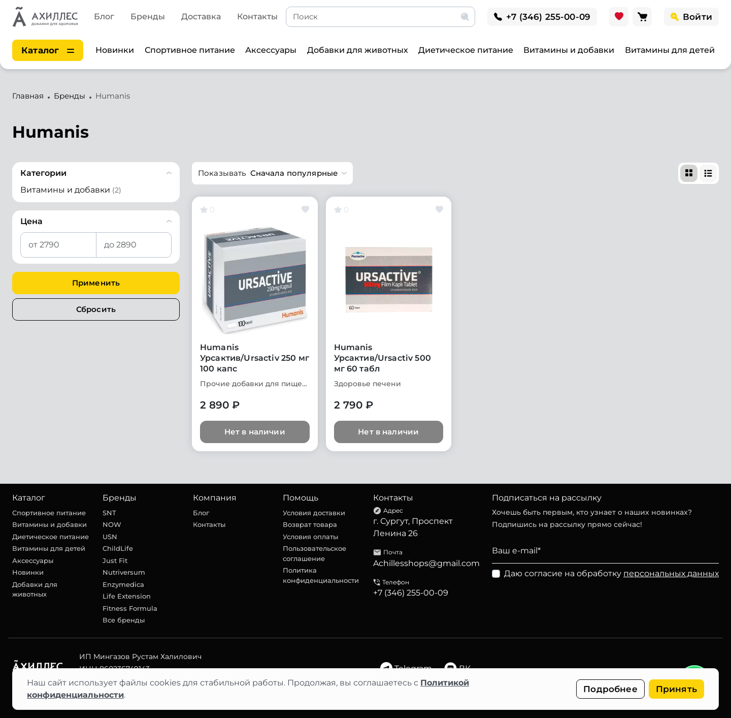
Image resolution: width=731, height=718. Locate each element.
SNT (109, 513)
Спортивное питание (190, 50)
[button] (272, 173)
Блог (104, 16)
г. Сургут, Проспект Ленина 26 (413, 527)
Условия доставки (314, 513)
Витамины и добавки (568, 50)
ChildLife (118, 548)
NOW (112, 524)
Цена (31, 221)
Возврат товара (310, 524)
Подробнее (610, 689)
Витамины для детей (670, 50)
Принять (676, 689)
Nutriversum (124, 572)
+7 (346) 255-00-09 (410, 593)
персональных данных (671, 573)
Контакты (257, 16)
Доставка (201, 16)
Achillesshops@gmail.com (426, 563)
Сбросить (96, 309)
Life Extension (127, 596)
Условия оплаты (310, 537)
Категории (43, 173)
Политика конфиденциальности (321, 575)
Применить (96, 283)
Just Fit (115, 560)
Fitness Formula (130, 608)
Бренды (147, 16)
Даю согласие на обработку (611, 573)
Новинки (114, 50)
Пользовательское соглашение (314, 553)
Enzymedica (123, 584)
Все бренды (124, 620)
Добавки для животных (357, 50)
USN (110, 537)
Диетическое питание (465, 50)
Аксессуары (270, 50)
